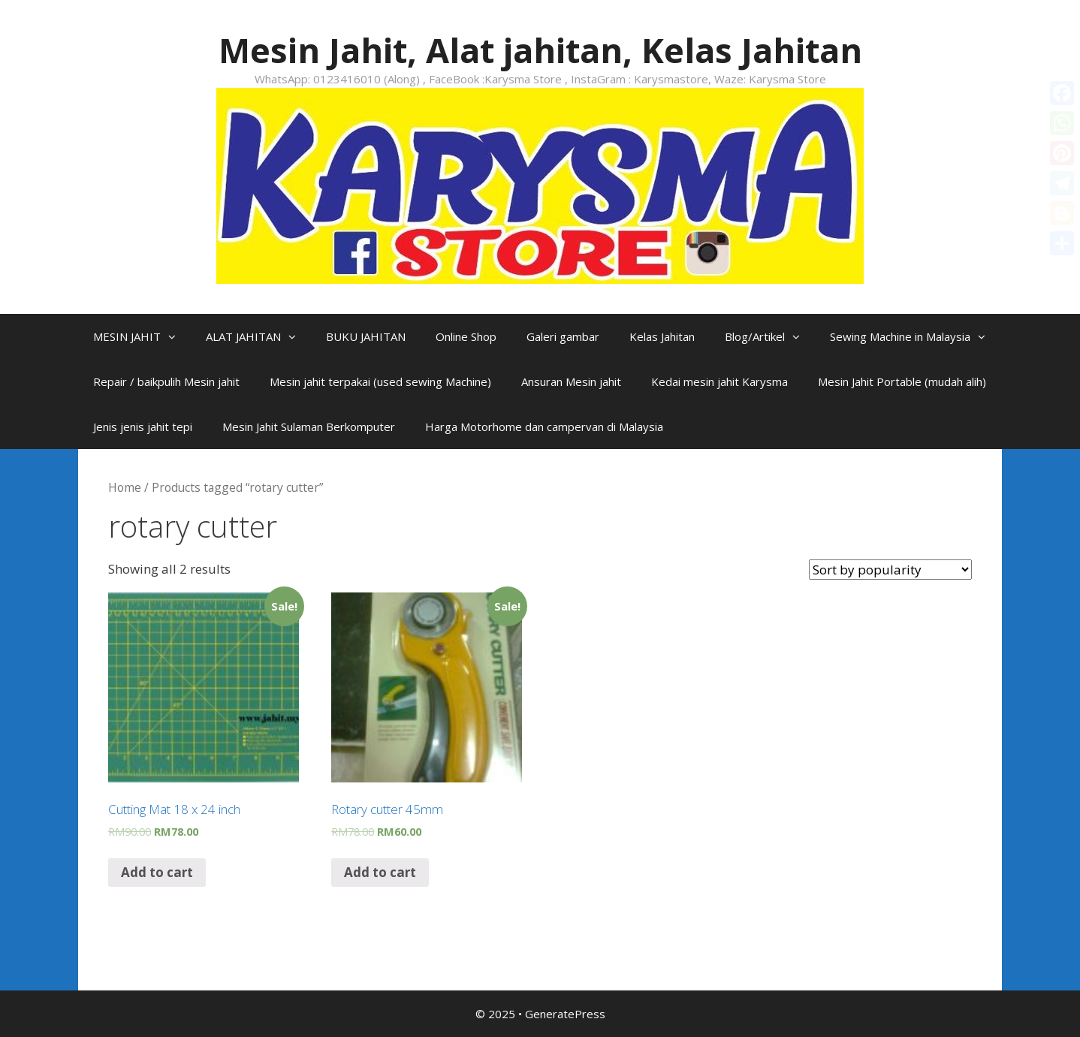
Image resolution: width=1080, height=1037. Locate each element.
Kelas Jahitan (662, 336)
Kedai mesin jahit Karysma (719, 381)
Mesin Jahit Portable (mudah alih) (902, 381)
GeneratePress (565, 1013)
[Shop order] (890, 569)
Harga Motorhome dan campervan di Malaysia (544, 426)
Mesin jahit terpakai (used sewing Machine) (380, 381)
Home (124, 487)
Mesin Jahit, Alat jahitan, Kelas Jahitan (540, 50)
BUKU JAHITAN (366, 336)
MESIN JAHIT (142, 336)
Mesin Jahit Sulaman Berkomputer (308, 426)
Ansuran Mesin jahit (571, 381)
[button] (176, 336)
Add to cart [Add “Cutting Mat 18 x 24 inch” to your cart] (157, 872)
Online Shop (466, 336)
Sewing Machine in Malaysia (915, 336)
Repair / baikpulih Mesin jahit (166, 381)
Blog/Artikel (770, 336)
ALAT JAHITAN (258, 336)
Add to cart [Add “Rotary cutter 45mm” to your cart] (380, 872)
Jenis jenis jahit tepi (142, 426)
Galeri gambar (562, 336)
